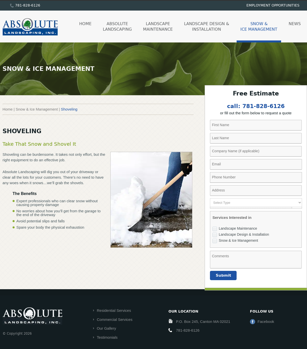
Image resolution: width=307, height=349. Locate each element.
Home (85, 23)
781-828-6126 (27, 5)
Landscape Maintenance (158, 26)
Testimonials (107, 337)
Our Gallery (106, 328)
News (295, 23)
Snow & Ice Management (258, 26)
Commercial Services (115, 319)
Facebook (265, 321)
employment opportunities (272, 5)
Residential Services (114, 310)
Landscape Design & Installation (206, 26)
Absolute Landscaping (117, 26)
